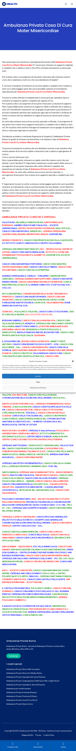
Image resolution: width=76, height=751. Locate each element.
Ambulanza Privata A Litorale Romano (21, 692)
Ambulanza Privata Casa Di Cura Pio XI (21, 700)
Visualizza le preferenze (38, 387)
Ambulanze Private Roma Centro (19, 704)
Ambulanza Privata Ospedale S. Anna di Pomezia (25, 684)
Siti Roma (42, 731)
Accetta (38, 376)
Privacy (38, 735)
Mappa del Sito (27, 735)
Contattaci (13, 656)
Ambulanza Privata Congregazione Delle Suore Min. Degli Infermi (32, 681)
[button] (73, 361)
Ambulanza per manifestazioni (18, 688)
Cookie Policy (48, 735)
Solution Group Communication (59, 731)
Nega (38, 382)
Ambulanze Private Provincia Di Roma (21, 696)
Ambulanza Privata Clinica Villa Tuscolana (23, 669)
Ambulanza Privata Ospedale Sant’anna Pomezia (25, 677)
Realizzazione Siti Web (28, 731)
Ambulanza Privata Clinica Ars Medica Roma (24, 673)
